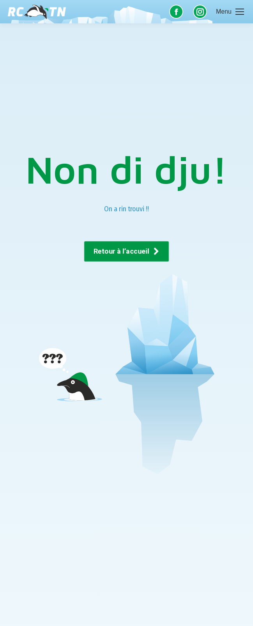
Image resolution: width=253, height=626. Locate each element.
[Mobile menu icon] (230, 11)
